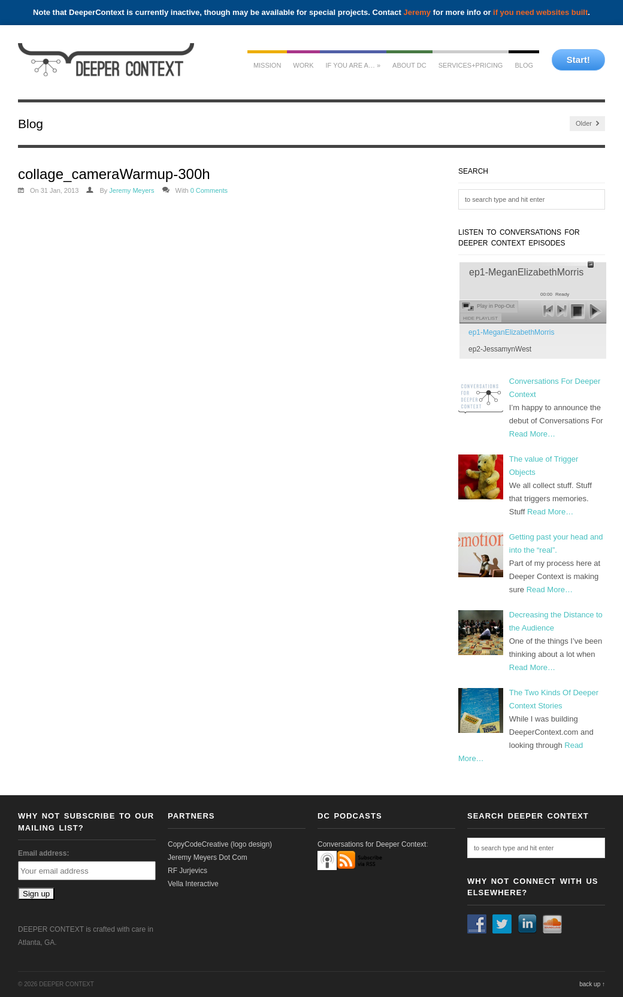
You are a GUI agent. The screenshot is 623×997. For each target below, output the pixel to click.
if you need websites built (540, 12)
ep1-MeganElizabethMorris (511, 332)
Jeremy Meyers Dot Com (207, 857)
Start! (578, 59)
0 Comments (209, 190)
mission (267, 65)
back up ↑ (592, 984)
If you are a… (353, 65)
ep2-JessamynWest (499, 349)
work (303, 65)
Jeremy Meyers (131, 190)
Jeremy (417, 12)
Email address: (43, 853)
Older (587, 123)
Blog (524, 65)
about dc (409, 65)
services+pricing (470, 65)
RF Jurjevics (187, 870)
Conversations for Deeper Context (371, 844)
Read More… (532, 433)
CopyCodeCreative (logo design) (220, 844)
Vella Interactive (193, 884)
